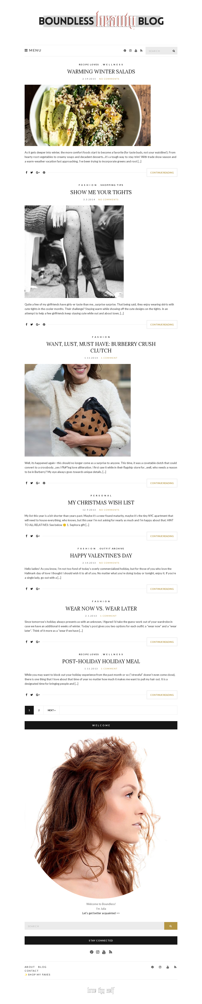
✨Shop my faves (37, 974)
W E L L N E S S (113, 64)
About (30, 966)
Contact (32, 970)
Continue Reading (162, 172)
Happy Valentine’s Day (101, 555)
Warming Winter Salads (101, 71)
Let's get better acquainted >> (101, 913)
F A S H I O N (88, 185)
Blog (42, 966)
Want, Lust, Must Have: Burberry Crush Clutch (101, 347)
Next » (52, 710)
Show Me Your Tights (101, 192)
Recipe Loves (89, 64)
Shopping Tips (112, 185)
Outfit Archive (112, 548)
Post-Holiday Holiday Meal (101, 661)
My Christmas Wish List (101, 502)
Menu (33, 50)
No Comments (109, 78)
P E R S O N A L (101, 495)
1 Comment (109, 358)
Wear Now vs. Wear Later (101, 608)
